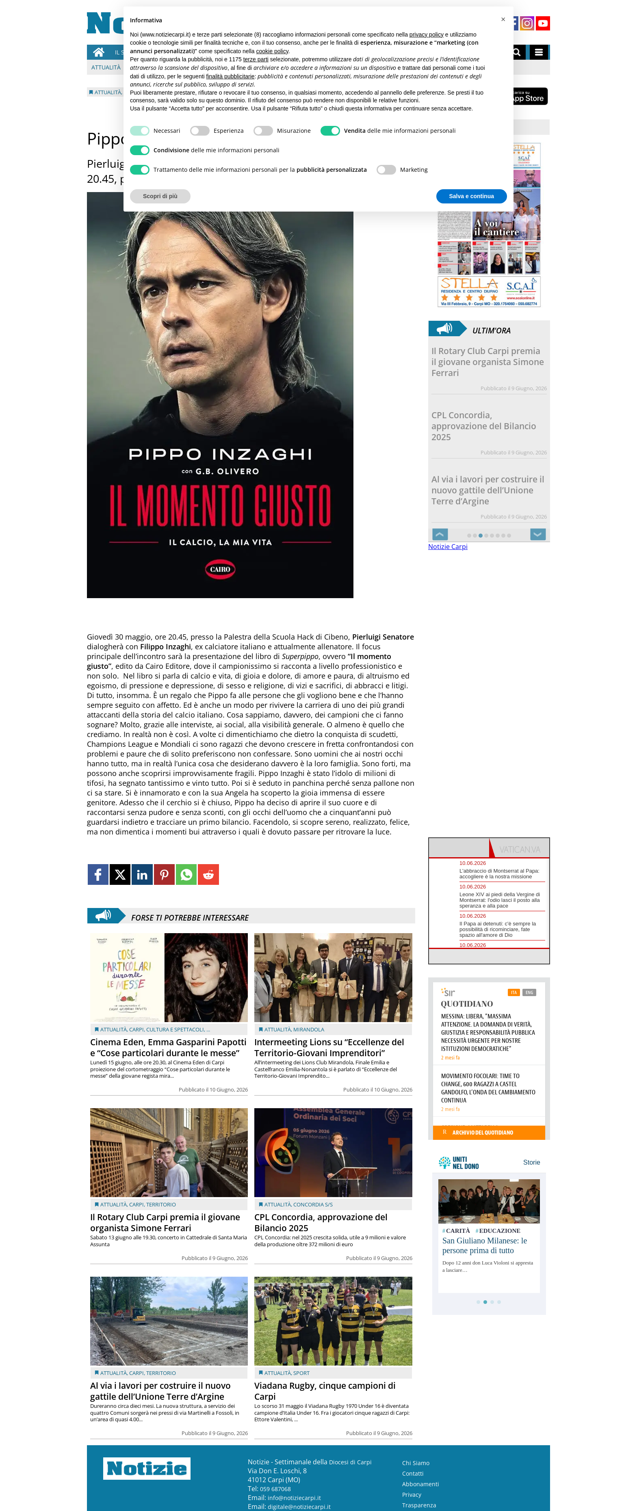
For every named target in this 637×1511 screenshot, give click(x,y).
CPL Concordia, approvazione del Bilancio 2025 (321, 1222)
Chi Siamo (415, 1463)
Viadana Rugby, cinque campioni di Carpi (325, 1391)
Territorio (161, 1204)
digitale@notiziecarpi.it (299, 1507)
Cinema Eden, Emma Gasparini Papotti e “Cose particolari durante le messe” (168, 1047)
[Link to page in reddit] (208, 874)
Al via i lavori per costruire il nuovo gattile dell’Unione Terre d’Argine (160, 1391)
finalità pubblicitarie (230, 76)
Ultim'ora (491, 328)
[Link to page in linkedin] (142, 874)
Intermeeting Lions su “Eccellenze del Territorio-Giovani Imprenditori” (329, 1047)
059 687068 (275, 1489)
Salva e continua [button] (471, 196)
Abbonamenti (420, 1484)
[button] (502, 19)
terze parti (256, 59)
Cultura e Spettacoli (175, 1029)
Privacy (411, 1494)
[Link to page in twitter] (120, 874)
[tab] (459, 848)
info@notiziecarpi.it (294, 1498)
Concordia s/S (313, 1204)
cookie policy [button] (272, 51)
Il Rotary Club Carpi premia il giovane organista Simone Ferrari (165, 1222)
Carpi (136, 1029)
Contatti (413, 1473)
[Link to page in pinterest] (164, 874)
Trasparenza (419, 1505)
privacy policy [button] (427, 34)
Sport (301, 1373)
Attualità (106, 67)
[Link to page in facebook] (98, 874)
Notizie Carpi (448, 546)
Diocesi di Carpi (350, 1462)
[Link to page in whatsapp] (186, 874)
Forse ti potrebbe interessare (190, 915)
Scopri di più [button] (160, 196)
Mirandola (308, 1029)
